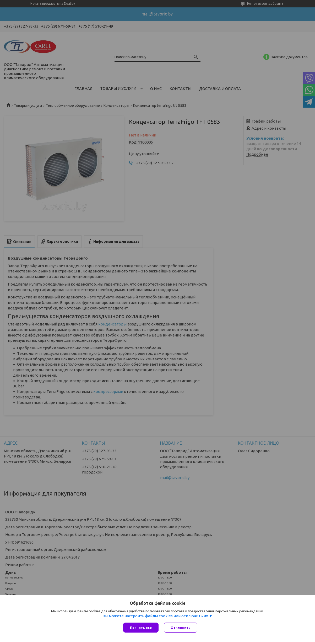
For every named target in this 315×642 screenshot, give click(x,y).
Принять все (141, 627)
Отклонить (181, 627)
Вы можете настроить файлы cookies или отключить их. (155, 616)
